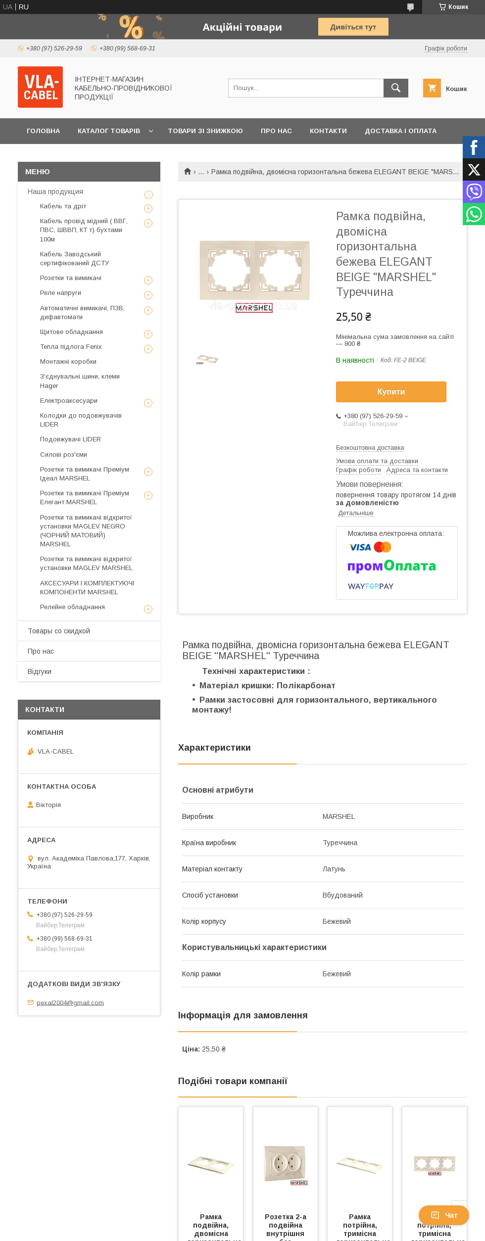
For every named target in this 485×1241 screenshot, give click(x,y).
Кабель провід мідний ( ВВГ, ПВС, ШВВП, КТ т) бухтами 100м (84, 229)
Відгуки (39, 671)
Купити (391, 391)
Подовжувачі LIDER (70, 439)
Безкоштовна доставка (370, 447)
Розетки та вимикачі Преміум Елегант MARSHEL (84, 497)
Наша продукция (55, 191)
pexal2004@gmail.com (70, 1002)
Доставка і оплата (400, 131)
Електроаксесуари (68, 400)
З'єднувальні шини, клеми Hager (80, 381)
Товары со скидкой (59, 631)
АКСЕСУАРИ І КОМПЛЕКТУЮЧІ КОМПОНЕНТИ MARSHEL (87, 587)
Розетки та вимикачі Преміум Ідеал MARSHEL (84, 474)
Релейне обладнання (72, 607)
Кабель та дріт (63, 206)
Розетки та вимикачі (70, 278)
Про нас (276, 131)
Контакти (328, 131)
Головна (43, 131)
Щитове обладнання (71, 331)
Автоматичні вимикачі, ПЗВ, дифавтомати (82, 312)
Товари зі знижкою (205, 131)
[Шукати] (396, 88)
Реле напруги (60, 292)
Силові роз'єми (63, 454)
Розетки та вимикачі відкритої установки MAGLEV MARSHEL (86, 563)
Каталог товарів (109, 131)
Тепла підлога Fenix (71, 346)
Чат (444, 1215)
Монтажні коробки (68, 361)
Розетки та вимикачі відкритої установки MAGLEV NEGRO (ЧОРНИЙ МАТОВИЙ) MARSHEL (86, 531)
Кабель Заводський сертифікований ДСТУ (74, 258)
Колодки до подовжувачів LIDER (81, 420)
